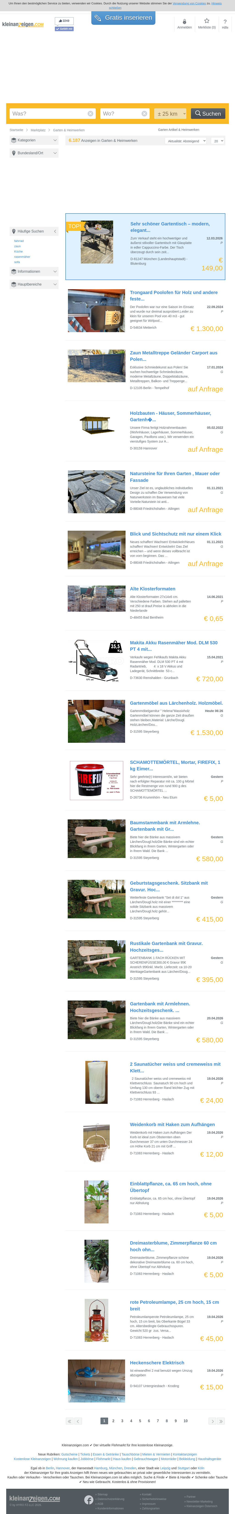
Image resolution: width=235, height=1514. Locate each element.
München (115, 1468)
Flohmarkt (103, 1459)
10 (186, 1421)
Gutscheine (69, 1454)
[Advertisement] (117, 69)
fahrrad (19, 241)
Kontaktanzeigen (185, 1454)
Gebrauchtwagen (146, 1459)
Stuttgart (184, 1468)
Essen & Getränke (106, 1454)
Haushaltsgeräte (209, 1459)
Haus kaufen (122, 1459)
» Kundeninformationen (109, 1508)
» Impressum (148, 1504)
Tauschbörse (130, 1454)
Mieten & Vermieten (156, 1454)
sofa (17, 262)
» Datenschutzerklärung (109, 1499)
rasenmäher (22, 256)
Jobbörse (87, 1459)
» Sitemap (101, 1494)
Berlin (50, 1468)
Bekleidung (187, 1459)
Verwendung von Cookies (189, 3)
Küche (18, 251)
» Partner (190, 1496)
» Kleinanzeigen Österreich (200, 1506)
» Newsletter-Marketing (198, 1501)
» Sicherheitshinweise (153, 1499)
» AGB (99, 1504)
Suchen (208, 113)
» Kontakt (145, 1494)
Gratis (123, 17)
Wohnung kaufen (65, 1459)
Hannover (63, 1468)
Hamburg (100, 1468)
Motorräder (168, 1459)
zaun (17, 246)
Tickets (85, 1454)
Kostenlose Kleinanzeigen (32, 1459)
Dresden (130, 1468)
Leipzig (165, 1468)
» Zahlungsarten (150, 1508)
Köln (201, 1468)
